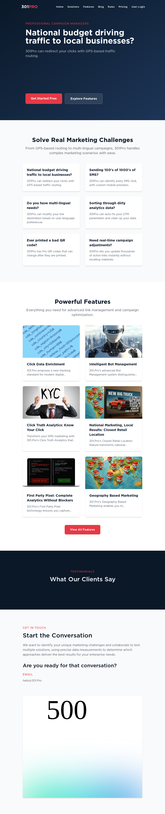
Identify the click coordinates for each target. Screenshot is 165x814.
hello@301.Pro (32, 680)
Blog (101, 6)
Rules (111, 6)
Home (59, 6)
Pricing (123, 6)
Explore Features (83, 98)
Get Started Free (44, 98)
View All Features (82, 529)
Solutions (73, 6)
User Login (138, 6)
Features (88, 6)
